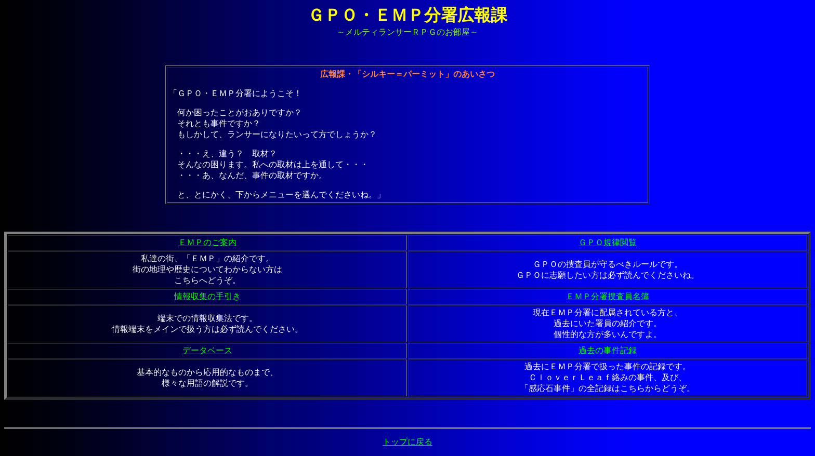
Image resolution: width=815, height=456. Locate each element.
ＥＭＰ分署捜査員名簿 (607, 296)
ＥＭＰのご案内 (207, 242)
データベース (207, 350)
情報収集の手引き (207, 296)
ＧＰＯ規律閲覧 (608, 242)
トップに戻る (407, 441)
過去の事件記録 (608, 350)
